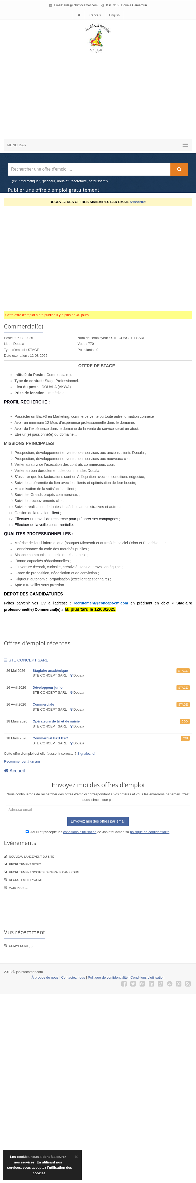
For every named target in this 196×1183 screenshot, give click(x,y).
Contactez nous (73, 977)
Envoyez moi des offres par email (98, 821)
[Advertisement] (96, 86)
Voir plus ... (18, 887)
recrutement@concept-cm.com (101, 603)
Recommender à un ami (22, 761)
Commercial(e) (20, 945)
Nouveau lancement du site (31, 856)
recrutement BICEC (25, 864)
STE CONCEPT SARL (26, 660)
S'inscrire (137, 202)
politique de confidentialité (150, 832)
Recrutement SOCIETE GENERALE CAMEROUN (44, 872)
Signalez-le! (86, 753)
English (114, 15)
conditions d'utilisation (79, 832)
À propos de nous (44, 977)
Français (95, 15)
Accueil (14, 770)
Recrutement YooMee (27, 879)
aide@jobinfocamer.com (81, 5)
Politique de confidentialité (108, 977)
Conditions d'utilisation (148, 977)
